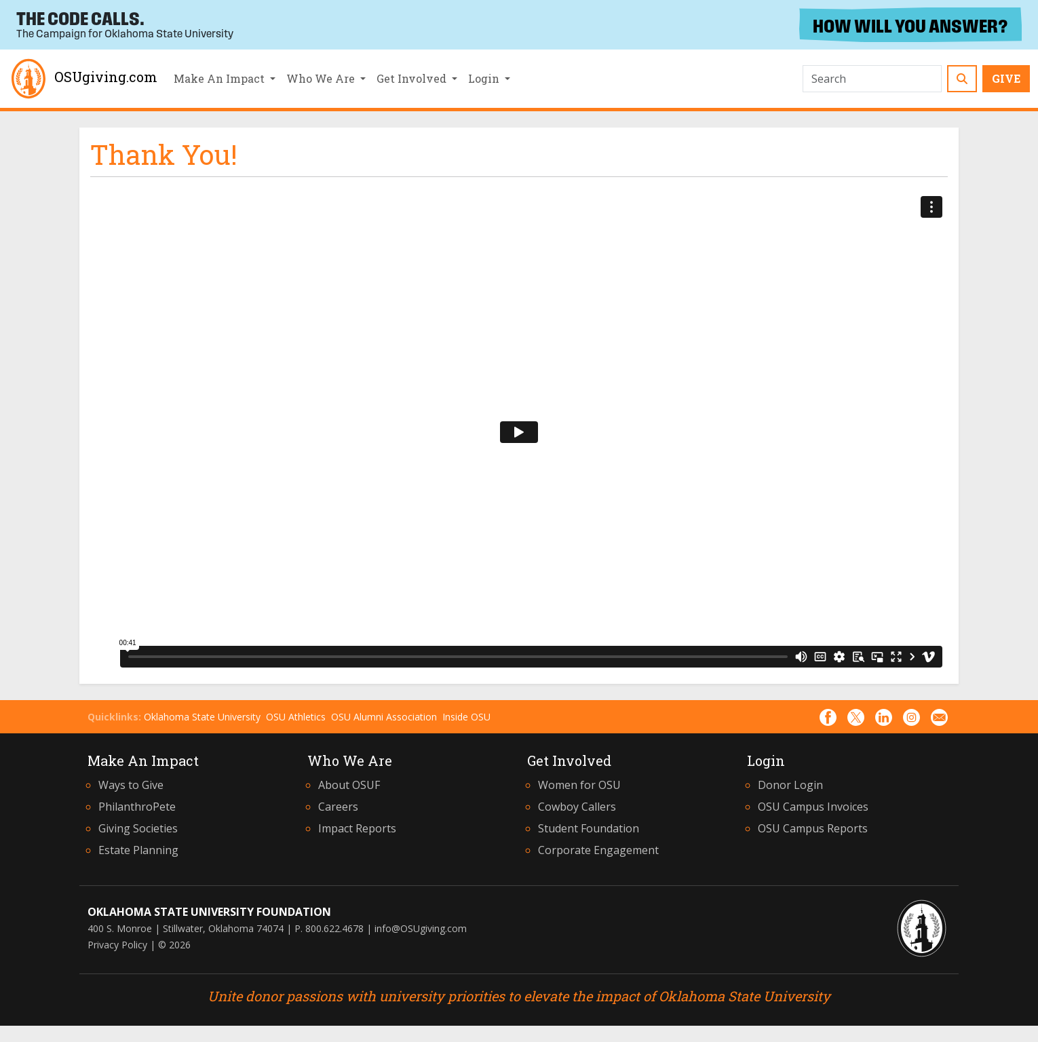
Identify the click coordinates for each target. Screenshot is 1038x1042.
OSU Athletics (296, 716)
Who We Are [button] (322, 78)
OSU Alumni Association (384, 716)
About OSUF (349, 784)
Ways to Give (131, 784)
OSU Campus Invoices (813, 806)
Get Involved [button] (413, 78)
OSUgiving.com (82, 78)
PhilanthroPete (137, 806)
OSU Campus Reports (813, 828)
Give (1006, 78)
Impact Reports (357, 828)
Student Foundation (588, 828)
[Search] (872, 78)
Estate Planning (138, 850)
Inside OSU (466, 716)
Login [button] (485, 78)
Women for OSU (579, 784)
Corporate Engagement (598, 850)
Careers (338, 806)
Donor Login (790, 784)
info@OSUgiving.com (420, 928)
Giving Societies (138, 828)
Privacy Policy (117, 944)
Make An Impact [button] (220, 78)
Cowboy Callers (577, 806)
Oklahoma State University (202, 716)
